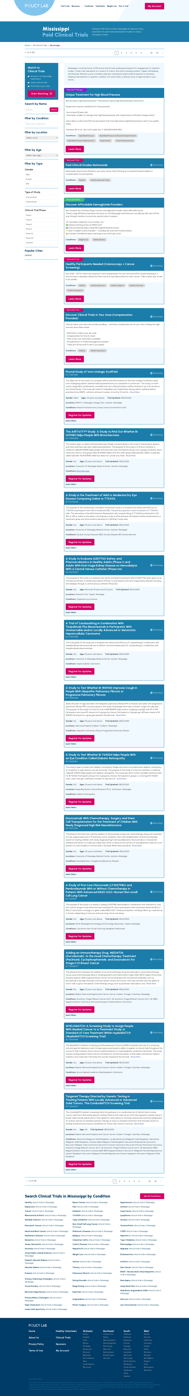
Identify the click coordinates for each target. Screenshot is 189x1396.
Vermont (106, 1358)
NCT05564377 (72, 1106)
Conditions (89, 6)
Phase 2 (29, 220)
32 (151, 53)
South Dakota (88, 1364)
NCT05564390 (72, 1039)
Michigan (87, 1346)
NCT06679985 (72, 637)
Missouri (86, 1352)
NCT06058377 (72, 966)
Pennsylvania (108, 1352)
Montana (147, 1352)
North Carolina (129, 1361)
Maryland (128, 1355)
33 (157, 53)
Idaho (146, 1349)
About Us (34, 1337)
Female (29, 179)
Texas (126, 1373)
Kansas (86, 1343)
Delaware (127, 1340)
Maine (105, 1337)
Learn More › (71, 421)
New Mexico (149, 1358)
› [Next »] (162, 53)
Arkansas (127, 1337)
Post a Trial (123, 6)
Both (27, 184)
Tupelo (144, 71)
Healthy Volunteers (66, 1331)
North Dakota (88, 1358)
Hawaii (147, 1346)
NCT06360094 (72, 698)
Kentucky (127, 1349)
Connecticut (108, 1334)
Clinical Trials (63, 1337)
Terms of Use (36, 1350)
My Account (154, 6)
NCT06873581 (72, 375)
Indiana (86, 1337)
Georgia (127, 1346)
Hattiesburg (153, 71)
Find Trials (65, 6)
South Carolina (130, 1367)
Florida (127, 1343)
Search (54, 110)
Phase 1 (28, 215)
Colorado (148, 1343)
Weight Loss (112, 6)
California (148, 1340)
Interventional (31, 197)
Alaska (146, 1334)
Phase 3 (29, 224)
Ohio (85, 1361)
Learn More (75, 149)
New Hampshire (109, 1343)
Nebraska (87, 1355)
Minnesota (87, 1349)
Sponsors (61, 1344)
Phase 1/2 (29, 234)
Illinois (85, 1334)
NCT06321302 (72, 761)
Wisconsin (87, 1367)
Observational (31, 202)
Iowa (85, 1340)
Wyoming (147, 1370)
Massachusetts (109, 1340)
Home (32, 1331)
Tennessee (128, 1370)
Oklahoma (128, 1364)
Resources (77, 6)
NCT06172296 (72, 828)
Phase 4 (29, 229)
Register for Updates (80, 415)
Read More (135, 392)
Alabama (127, 1334)
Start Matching (41, 93)
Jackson (28, 255)
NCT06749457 (72, 572)
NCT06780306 (72, 502)
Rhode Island (108, 1355)
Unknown (29, 243)
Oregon (147, 1361)
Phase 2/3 (29, 238)
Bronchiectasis (83, 471)
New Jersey (107, 1346)
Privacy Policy (36, 1344)
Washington (148, 1367)
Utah (146, 1364)
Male (28, 175)
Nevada (147, 1355)
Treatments (100, 6)
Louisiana (127, 1352)
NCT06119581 (71, 899)
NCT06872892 (72, 438)
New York (107, 1349)
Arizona (147, 1337)
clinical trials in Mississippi (39, 1202)
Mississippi (128, 1358)
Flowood (75, 74)
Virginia (127, 1376)
